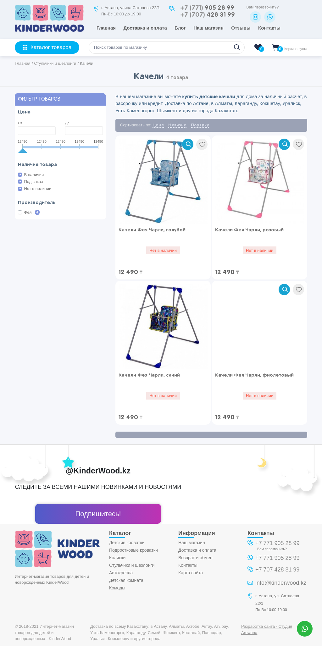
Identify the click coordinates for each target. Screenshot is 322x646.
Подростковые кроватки (133, 550)
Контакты (269, 27)
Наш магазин (208, 27)
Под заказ (33, 181)
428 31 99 (207, 15)
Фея (32, 212)
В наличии (34, 174)
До (67, 123)
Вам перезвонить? (262, 7)
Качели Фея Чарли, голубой (152, 230)
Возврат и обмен (195, 557)
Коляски (117, 557)
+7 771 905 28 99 (277, 543)
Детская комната (126, 580)
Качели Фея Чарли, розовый (249, 230)
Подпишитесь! (98, 514)
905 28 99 (207, 8)
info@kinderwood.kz (280, 583)
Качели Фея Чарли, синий (149, 375)
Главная (106, 27)
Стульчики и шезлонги (131, 565)
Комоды (117, 587)
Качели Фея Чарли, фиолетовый (254, 375)
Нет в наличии (38, 188)
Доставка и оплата (145, 27)
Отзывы (240, 27)
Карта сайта (190, 572)
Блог (180, 27)
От (20, 123)
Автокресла (121, 572)
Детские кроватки (127, 542)
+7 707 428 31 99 (277, 569)
